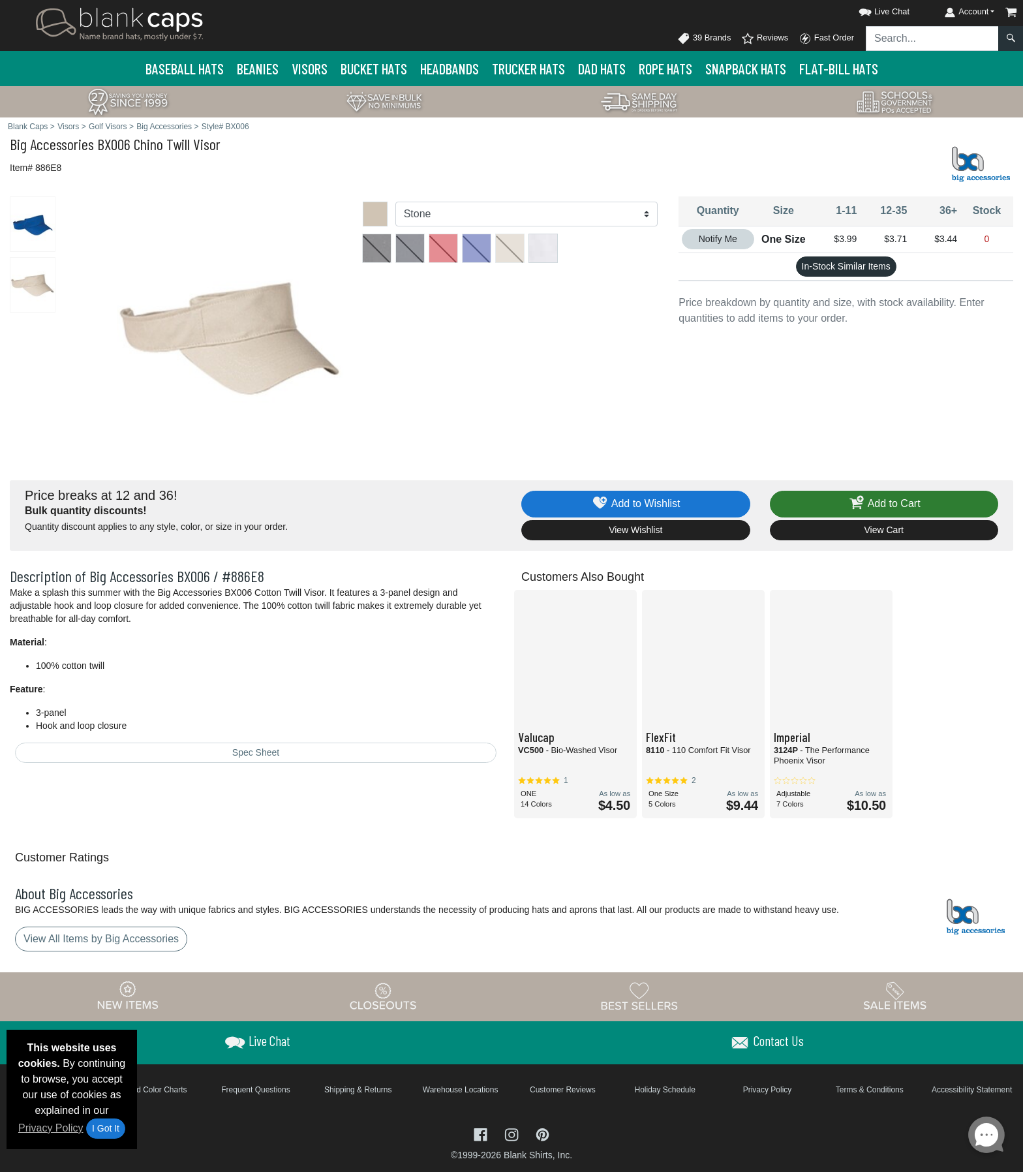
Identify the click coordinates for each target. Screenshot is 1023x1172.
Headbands (449, 68)
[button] (872, 9)
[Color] (526, 214)
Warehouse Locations (460, 1089)
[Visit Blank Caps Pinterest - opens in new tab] (542, 1133)
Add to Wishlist (635, 504)
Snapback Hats (745, 68)
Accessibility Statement (972, 1089)
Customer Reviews (563, 1089)
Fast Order (826, 38)
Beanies (258, 68)
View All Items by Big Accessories (101, 938)
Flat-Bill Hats (838, 68)
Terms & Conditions (870, 1089)
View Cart (884, 530)
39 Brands (704, 38)
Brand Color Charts (153, 1089)
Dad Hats (602, 68)
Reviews (764, 38)
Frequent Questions (255, 1089)
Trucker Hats (528, 68)
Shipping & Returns (357, 1089)
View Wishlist (635, 530)
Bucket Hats (374, 68)
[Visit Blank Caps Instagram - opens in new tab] (512, 1133)
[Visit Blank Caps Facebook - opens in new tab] (482, 1133)
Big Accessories (52, 143)
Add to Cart (884, 504)
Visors (310, 68)
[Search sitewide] (932, 38)
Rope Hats (665, 68)
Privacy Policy (51, 1127)
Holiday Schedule (664, 1089)
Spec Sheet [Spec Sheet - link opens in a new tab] (255, 752)
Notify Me (718, 239)
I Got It (105, 1128)
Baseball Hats (184, 68)
